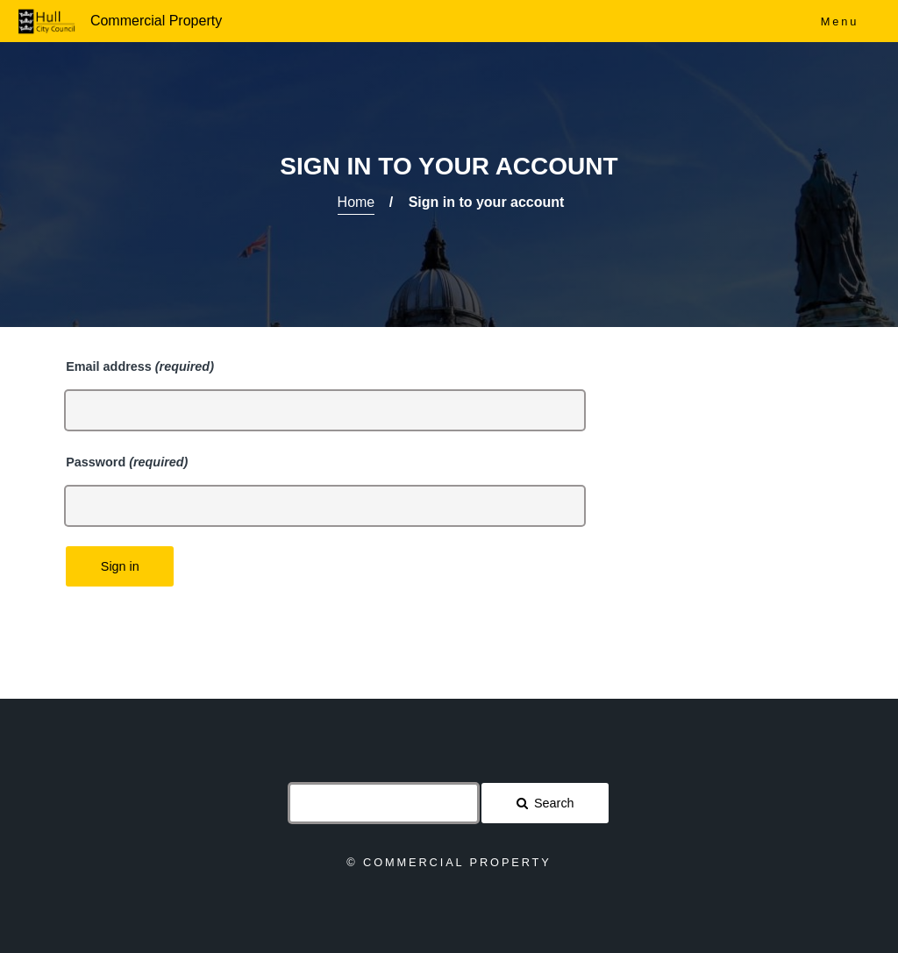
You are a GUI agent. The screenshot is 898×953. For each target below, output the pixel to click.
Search (554, 803)
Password (127, 462)
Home (356, 202)
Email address (140, 366)
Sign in (120, 566)
